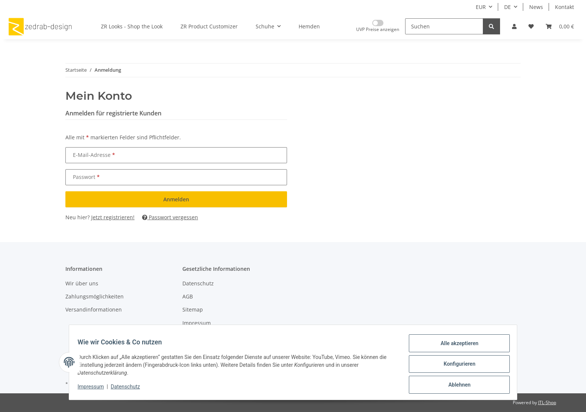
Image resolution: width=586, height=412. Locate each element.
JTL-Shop (547, 402)
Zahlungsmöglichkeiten (94, 296)
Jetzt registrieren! (113, 217)
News (536, 6)
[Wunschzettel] (531, 26)
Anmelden (176, 199)
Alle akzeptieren (456, 347)
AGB (187, 296)
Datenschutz (129, 389)
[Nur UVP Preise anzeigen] (377, 26)
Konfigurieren (456, 366)
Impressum (94, 389)
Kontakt (564, 6)
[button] (514, 26)
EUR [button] (481, 6)
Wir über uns (81, 283)
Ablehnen (456, 385)
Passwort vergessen (170, 217)
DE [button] (507, 6)
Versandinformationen (93, 309)
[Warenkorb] (560, 26)
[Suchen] (444, 26)
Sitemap (192, 309)
